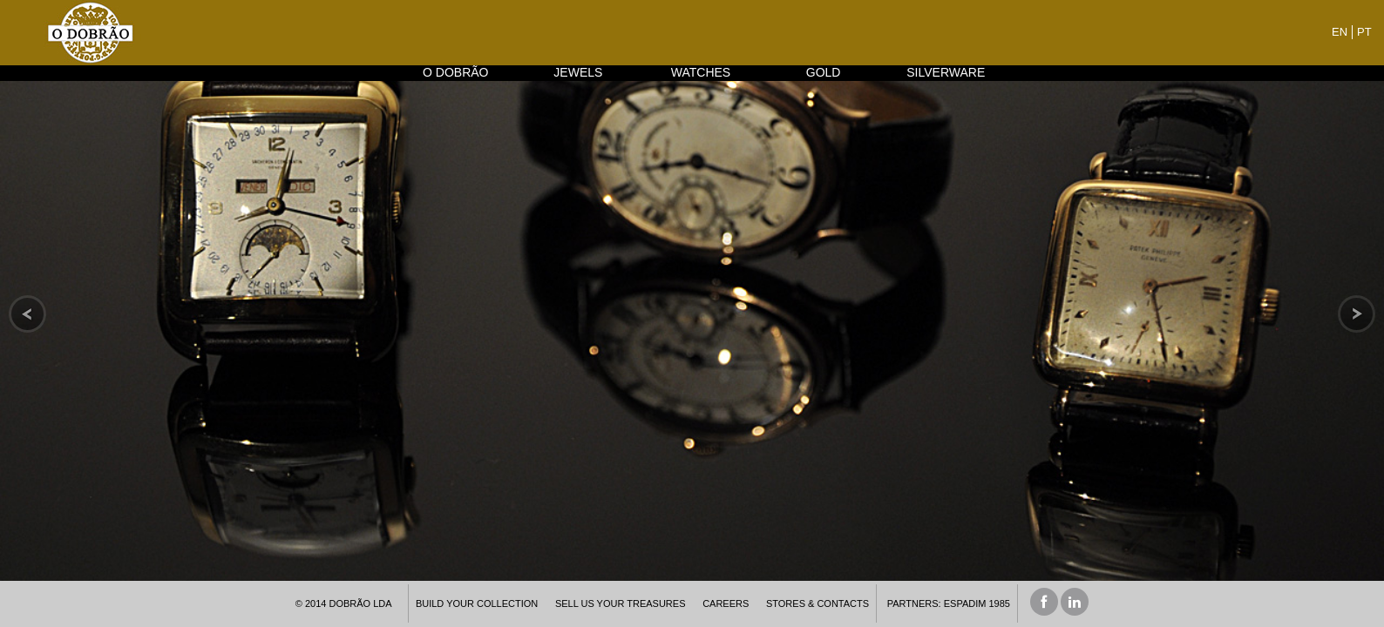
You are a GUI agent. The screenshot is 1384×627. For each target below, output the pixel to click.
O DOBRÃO (455, 72)
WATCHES (700, 72)
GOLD (823, 72)
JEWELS (577, 72)
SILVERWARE (945, 72)
